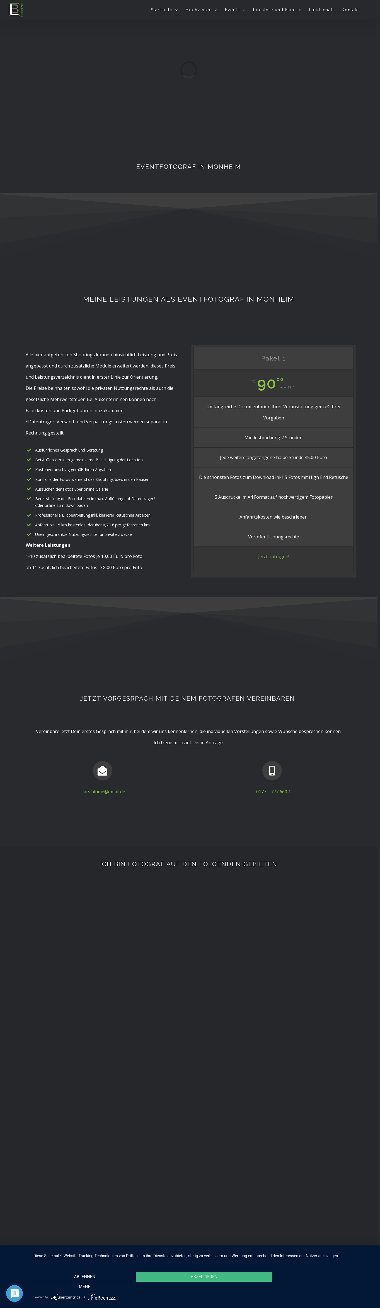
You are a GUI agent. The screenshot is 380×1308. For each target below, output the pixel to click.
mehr (323, 1284)
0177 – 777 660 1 (273, 792)
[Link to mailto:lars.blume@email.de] (102, 770)
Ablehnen (84, 1284)
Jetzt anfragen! (273, 556)
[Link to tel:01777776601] (272, 770)
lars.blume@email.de (104, 792)
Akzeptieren (203, 1284)
